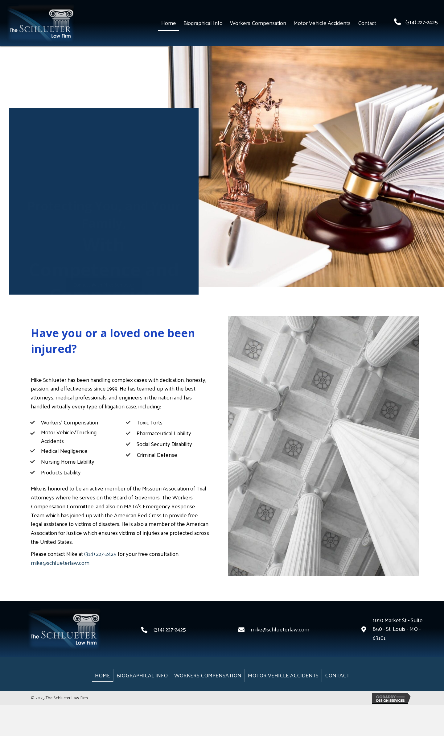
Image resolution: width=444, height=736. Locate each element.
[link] (168, 23)
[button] (104, 280)
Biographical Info (142, 675)
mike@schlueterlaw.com (60, 562)
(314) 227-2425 (421, 22)
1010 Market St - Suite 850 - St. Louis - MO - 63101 (398, 629)
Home (102, 675)
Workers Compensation (207, 675)
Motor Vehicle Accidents (283, 675)
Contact (337, 675)
